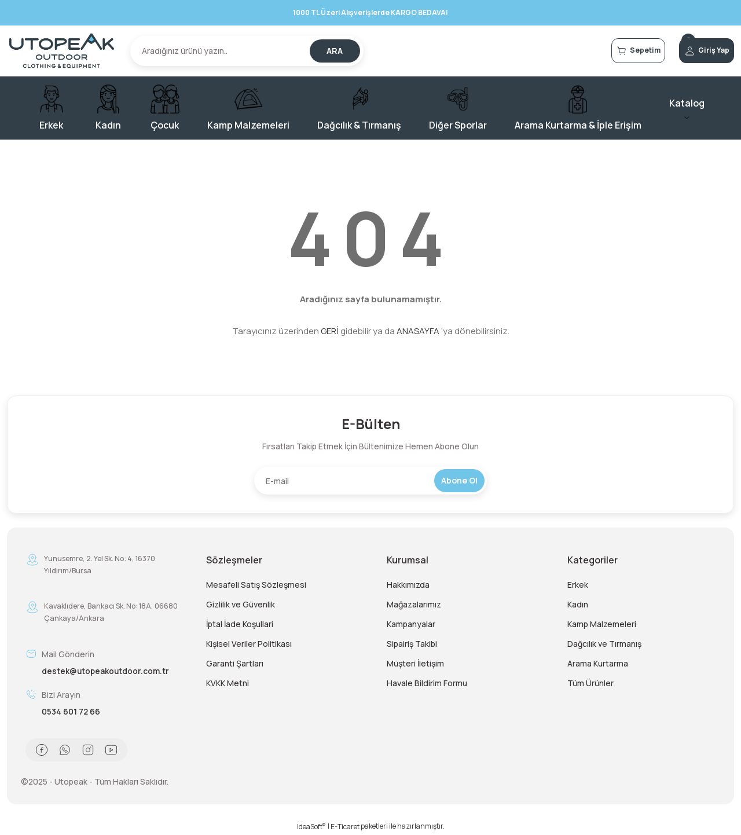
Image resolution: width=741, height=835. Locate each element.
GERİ (330, 331)
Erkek (577, 584)
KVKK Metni (227, 682)
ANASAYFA (418, 331)
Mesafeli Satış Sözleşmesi (256, 584)
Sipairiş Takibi (412, 643)
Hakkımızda (408, 584)
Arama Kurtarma (597, 663)
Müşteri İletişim (415, 663)
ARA (335, 50)
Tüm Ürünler (590, 682)
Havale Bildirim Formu (427, 682)
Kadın (577, 604)
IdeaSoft (311, 827)
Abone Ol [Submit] (459, 480)
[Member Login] (692, 51)
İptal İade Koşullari (239, 623)
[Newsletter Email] (370, 481)
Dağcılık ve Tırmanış (604, 643)
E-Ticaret (345, 827)
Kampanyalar (411, 623)
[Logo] (61, 50)
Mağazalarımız (414, 604)
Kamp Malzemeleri (601, 623)
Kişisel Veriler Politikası (249, 643)
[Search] (247, 51)
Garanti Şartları (234, 663)
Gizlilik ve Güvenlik (240, 604)
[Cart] (595, 51)
